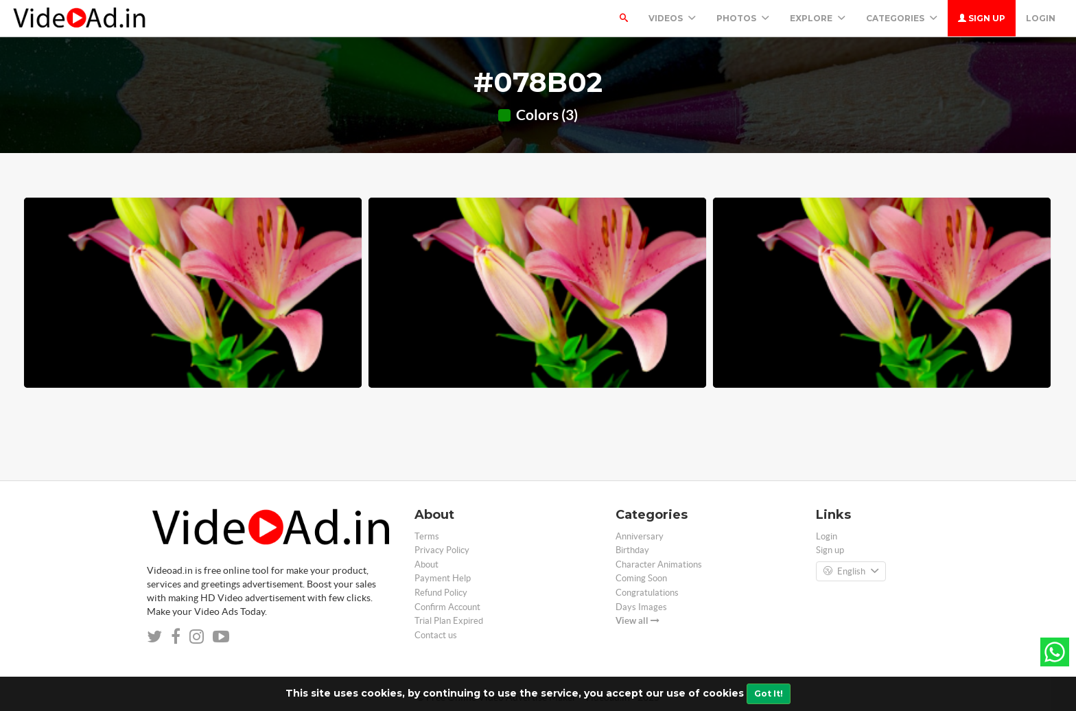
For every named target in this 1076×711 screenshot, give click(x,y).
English (850, 571)
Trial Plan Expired (448, 621)
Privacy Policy (441, 550)
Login (1040, 18)
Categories (901, 18)
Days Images (641, 607)
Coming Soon (641, 578)
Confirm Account (447, 607)
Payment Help (442, 578)
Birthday (632, 550)
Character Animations (659, 564)
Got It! (768, 693)
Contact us (435, 635)
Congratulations (647, 592)
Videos (672, 18)
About (426, 564)
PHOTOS (742, 18)
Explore (817, 18)
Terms (426, 536)
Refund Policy (440, 592)
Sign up (981, 18)
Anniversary (640, 536)
